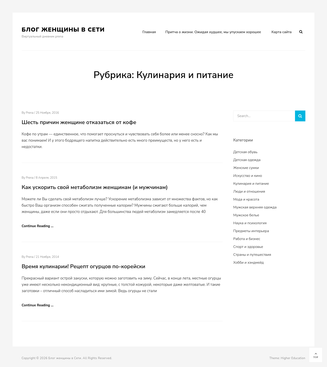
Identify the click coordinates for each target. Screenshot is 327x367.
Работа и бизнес (246, 238)
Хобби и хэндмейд (248, 262)
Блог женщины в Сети (63, 30)
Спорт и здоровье (248, 246)
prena (30, 113)
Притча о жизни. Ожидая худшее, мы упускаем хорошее (213, 32)
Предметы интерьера (251, 231)
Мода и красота (246, 199)
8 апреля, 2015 (46, 178)
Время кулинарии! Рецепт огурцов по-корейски (83, 266)
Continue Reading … (37, 226)
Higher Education (293, 358)
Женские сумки (246, 167)
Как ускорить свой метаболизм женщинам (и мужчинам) (95, 187)
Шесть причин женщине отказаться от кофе (79, 122)
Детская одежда (247, 159)
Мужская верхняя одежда (255, 207)
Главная (149, 32)
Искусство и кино (247, 175)
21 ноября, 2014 (47, 257)
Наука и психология (250, 223)
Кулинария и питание (251, 183)
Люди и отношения (249, 191)
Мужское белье (246, 215)
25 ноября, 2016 (47, 113)
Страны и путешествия (252, 254)
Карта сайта (282, 32)
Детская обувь (245, 152)
